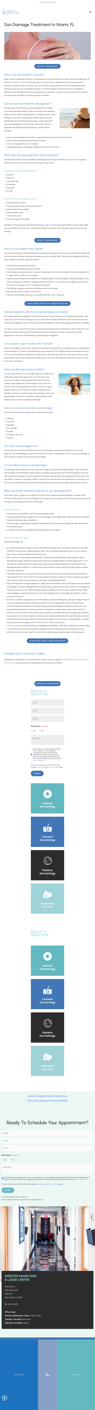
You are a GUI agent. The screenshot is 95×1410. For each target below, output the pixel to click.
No (42, 731)
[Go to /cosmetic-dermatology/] (47, 831)
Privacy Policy (40, 767)
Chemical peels (13, 626)
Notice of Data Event (47, 2)
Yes (34, 731)
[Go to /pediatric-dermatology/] (47, 864)
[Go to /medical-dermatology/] (47, 798)
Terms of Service (53, 767)
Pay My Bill (76, 1375)
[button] (47, 66)
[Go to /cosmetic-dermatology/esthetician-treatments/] (47, 898)
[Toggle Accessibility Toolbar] (4, 1396)
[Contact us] (47, 1374)
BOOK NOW (19, 1375)
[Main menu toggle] (90, 11)
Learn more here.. (39, 760)
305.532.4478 (65, 660)
